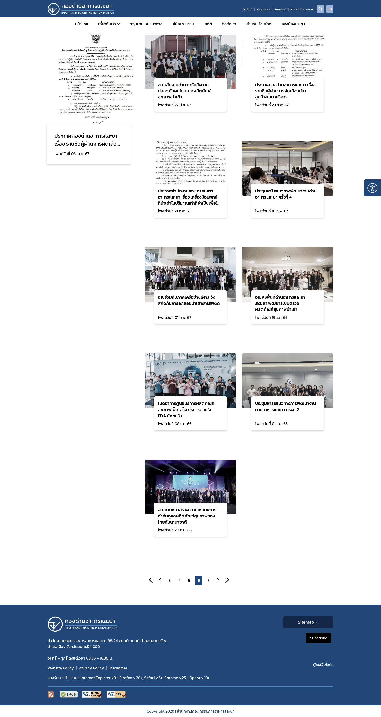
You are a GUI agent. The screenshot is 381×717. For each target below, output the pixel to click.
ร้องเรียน (280, 9)
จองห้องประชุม (293, 24)
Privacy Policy (91, 668)
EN (329, 9)
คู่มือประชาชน (183, 24)
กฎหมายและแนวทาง (146, 24)
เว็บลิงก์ (247, 9)
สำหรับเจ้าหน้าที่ (258, 24)
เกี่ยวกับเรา (107, 24)
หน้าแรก (81, 24)
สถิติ (208, 24)
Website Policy (61, 668)
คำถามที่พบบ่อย (302, 9)
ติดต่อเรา (263, 9)
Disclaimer (118, 668)
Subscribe (318, 638)
